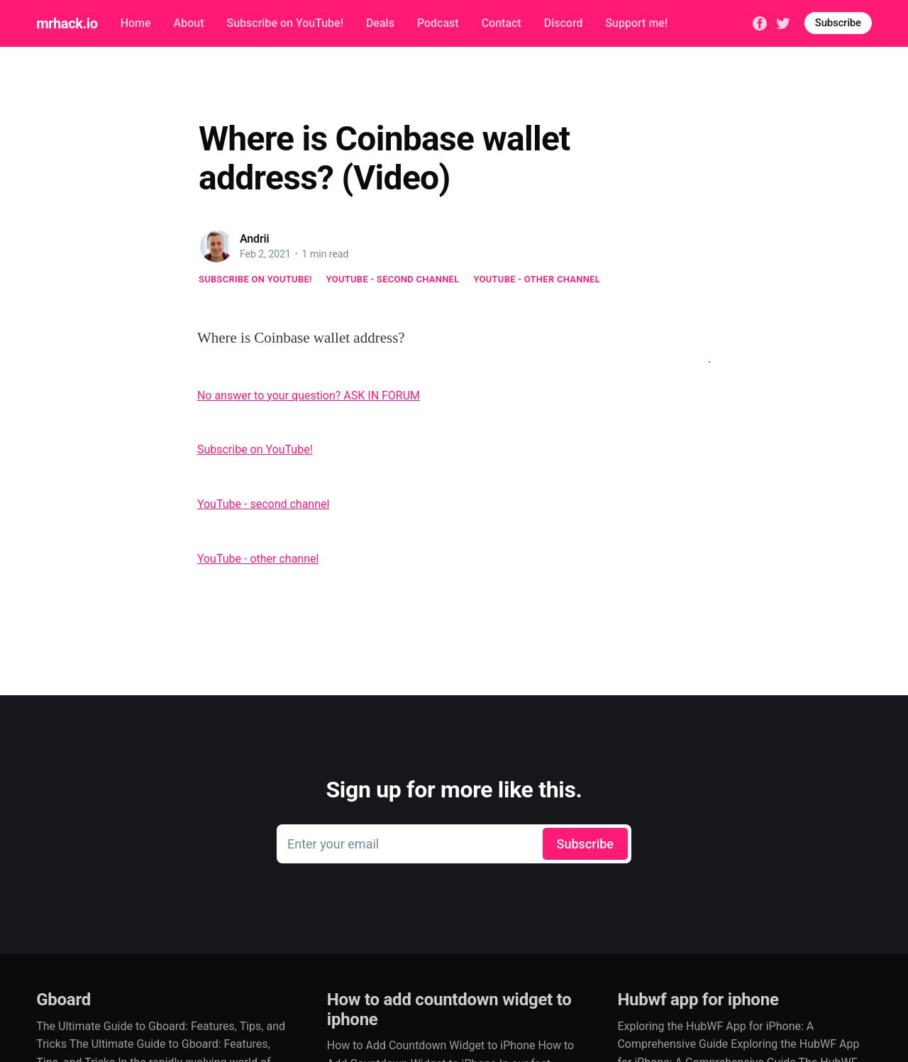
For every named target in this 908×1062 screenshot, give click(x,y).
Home (136, 23)
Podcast (438, 23)
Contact (501, 23)
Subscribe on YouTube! (284, 23)
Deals (380, 23)
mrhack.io (66, 23)
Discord (563, 23)
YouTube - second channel (393, 279)
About (189, 23)
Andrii (255, 238)
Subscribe (838, 22)
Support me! (636, 23)
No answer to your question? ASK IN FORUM (308, 395)
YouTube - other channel (537, 279)
